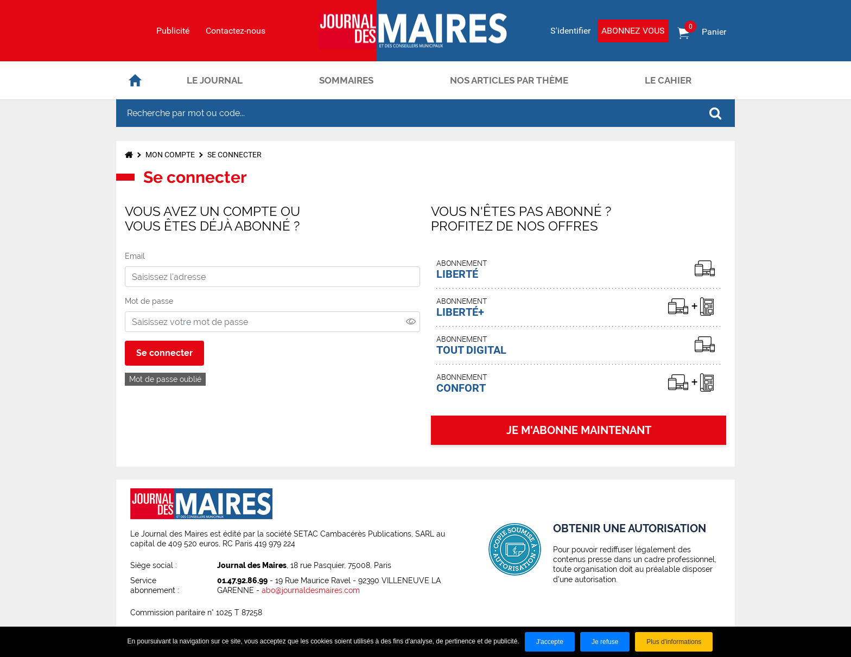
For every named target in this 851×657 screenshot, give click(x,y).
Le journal (215, 80)
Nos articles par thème (509, 80)
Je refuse (605, 642)
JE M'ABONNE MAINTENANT (578, 430)
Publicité (172, 31)
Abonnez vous (633, 30)
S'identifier (570, 30)
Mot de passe (149, 301)
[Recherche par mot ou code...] (406, 113)
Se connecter (234, 154)
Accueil (135, 80)
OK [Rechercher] (715, 113)
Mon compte (170, 154)
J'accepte (549, 642)
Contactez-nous (235, 31)
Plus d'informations (673, 642)
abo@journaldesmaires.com (311, 590)
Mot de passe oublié (165, 379)
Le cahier (668, 80)
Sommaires (346, 80)
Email (135, 256)
